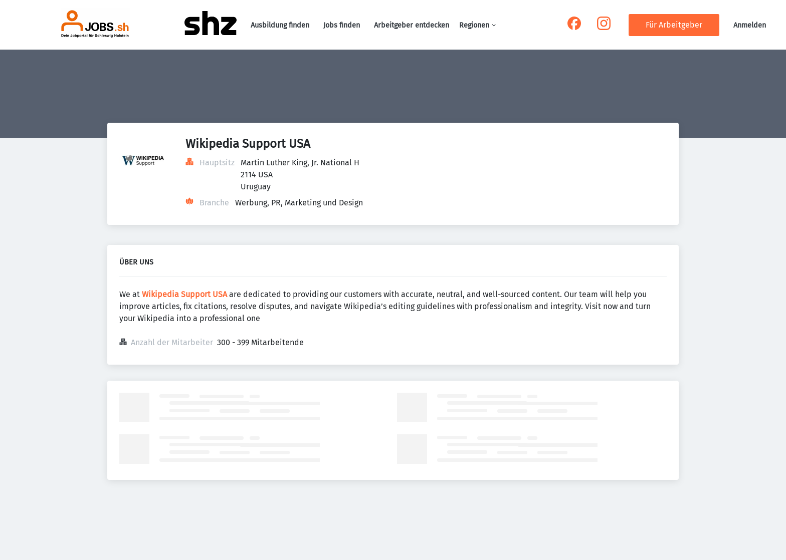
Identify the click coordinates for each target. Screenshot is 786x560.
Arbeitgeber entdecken (411, 25)
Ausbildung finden (280, 25)
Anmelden (749, 25)
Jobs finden (341, 25)
